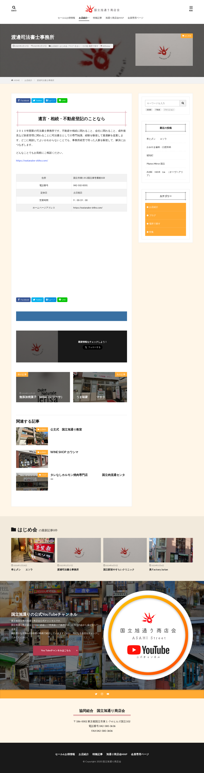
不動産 (157, 110)
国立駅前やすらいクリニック (118, 569)
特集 (151, 231)
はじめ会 (63, 46)
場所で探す (93, 46)
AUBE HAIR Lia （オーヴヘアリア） (165, 174)
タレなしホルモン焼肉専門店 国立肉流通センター (87, 477)
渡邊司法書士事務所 (45, 80)
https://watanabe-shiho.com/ (32, 160)
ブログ (71, 46)
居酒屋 (149, 110)
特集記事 (97, 17)
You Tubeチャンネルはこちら (56, 650)
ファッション (169, 110)
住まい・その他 (81, 46)
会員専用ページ (135, 17)
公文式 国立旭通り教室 (66, 429)
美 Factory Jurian (158, 569)
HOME (17, 80)
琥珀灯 (150, 155)
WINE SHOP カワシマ (64, 452)
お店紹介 (83, 17)
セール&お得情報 (66, 17)
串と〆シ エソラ (157, 138)
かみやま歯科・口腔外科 (159, 147)
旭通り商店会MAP (115, 17)
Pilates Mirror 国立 (156, 163)
